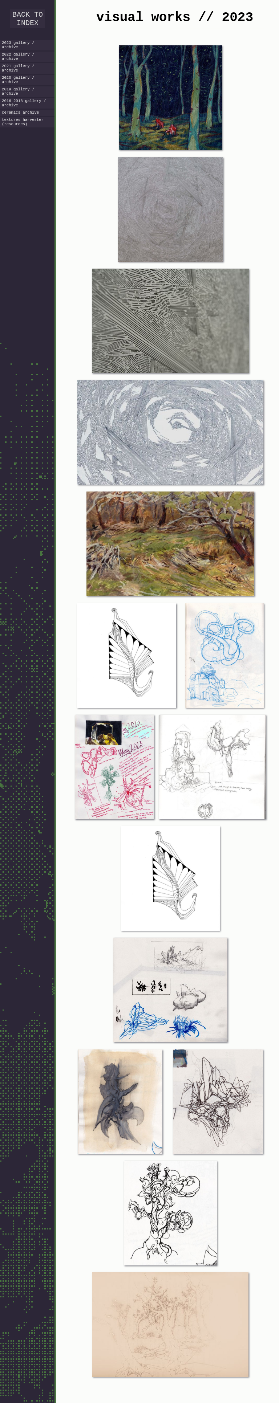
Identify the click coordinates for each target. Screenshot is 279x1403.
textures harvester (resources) (23, 135)
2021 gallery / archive (18, 75)
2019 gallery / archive (18, 101)
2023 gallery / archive (18, 49)
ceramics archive (20, 124)
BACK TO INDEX (27, 20)
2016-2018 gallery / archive (24, 114)
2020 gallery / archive (18, 88)
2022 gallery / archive (18, 62)
